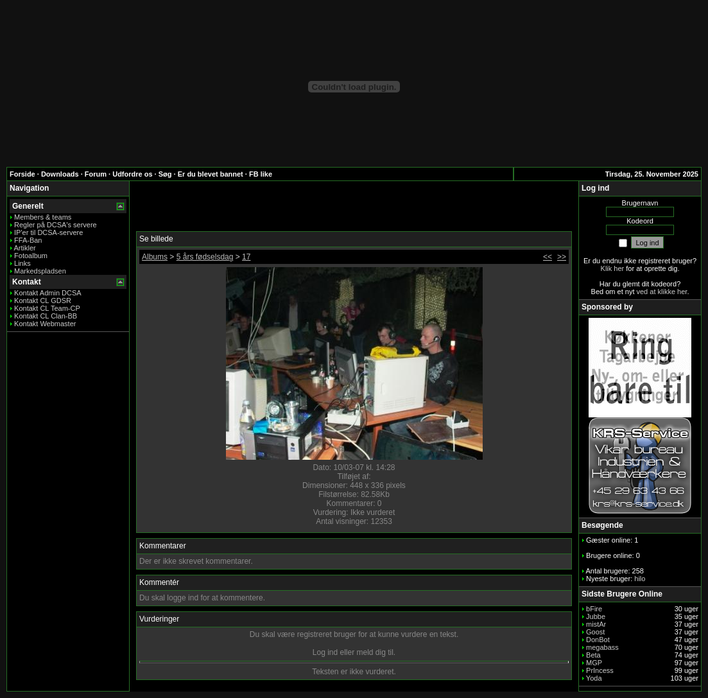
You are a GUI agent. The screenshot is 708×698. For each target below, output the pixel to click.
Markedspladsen (40, 271)
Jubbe (595, 616)
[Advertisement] (354, 207)
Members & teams (42, 217)
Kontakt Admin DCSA (48, 293)
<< (547, 256)
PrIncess (600, 670)
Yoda (594, 678)
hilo (639, 578)
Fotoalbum (30, 255)
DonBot (598, 639)
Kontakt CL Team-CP (47, 308)
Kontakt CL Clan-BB (45, 316)
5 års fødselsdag (205, 256)
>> (561, 256)
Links (22, 263)
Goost (595, 632)
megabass (602, 647)
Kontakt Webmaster (45, 323)
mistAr (596, 624)
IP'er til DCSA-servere (48, 232)
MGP (594, 663)
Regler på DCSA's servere (55, 225)
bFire (594, 609)
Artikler (24, 248)
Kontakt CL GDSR (42, 300)
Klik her (613, 268)
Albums (155, 256)
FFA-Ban (28, 240)
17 (246, 256)
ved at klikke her (662, 291)
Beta (593, 655)
